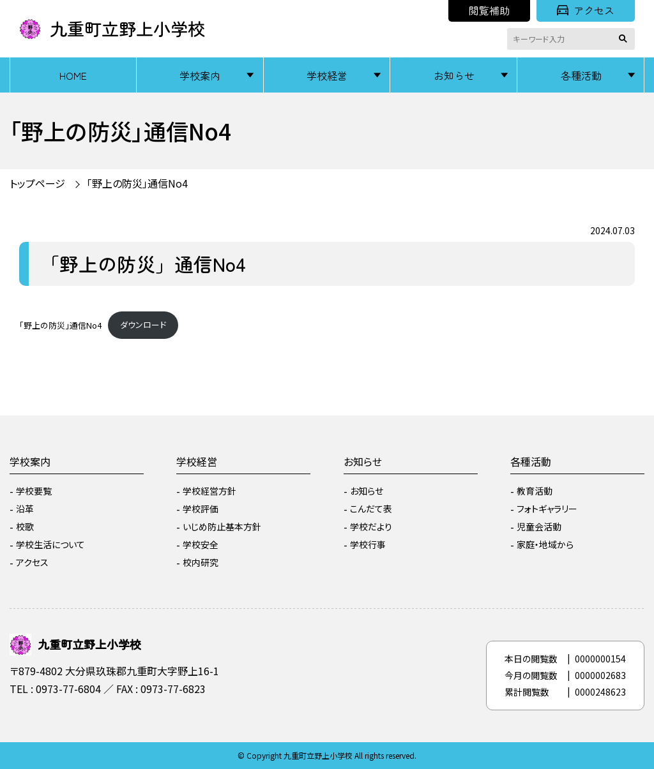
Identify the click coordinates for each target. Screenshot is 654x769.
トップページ (37, 183)
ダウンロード (143, 324)
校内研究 (200, 562)
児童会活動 (539, 526)
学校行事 (368, 544)
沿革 (25, 508)
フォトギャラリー (547, 508)
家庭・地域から (545, 544)
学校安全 (200, 544)
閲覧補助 (489, 10)
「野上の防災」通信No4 (137, 183)
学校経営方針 (209, 490)
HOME (73, 75)
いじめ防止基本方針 (222, 526)
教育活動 (534, 490)
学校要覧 (34, 490)
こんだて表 (371, 508)
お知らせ (454, 75)
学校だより (371, 526)
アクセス (585, 10)
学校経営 (327, 75)
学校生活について (50, 544)
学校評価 (200, 508)
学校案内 (199, 75)
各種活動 (581, 75)
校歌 (25, 526)
